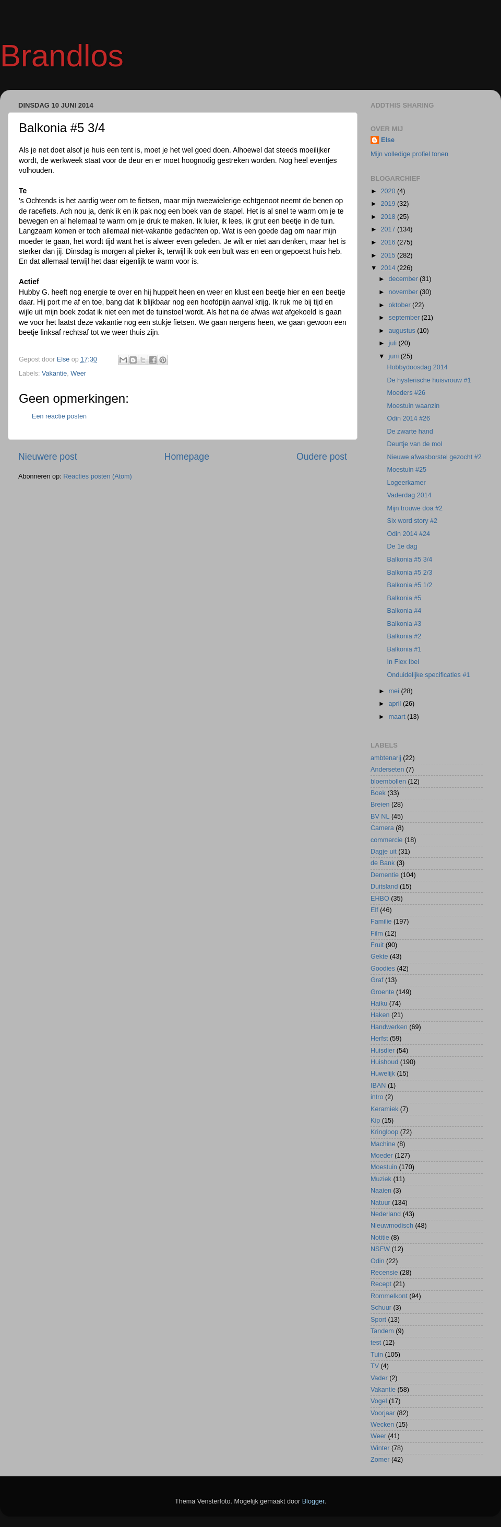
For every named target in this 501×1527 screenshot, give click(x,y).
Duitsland (384, 886)
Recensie (384, 1272)
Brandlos (62, 55)
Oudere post (321, 456)
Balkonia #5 (404, 598)
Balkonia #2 (404, 636)
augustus (403, 330)
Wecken (382, 1424)
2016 (388, 242)
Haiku (379, 1003)
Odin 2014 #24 (408, 534)
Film (377, 933)
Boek (378, 793)
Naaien (381, 1190)
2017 (388, 229)
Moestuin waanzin (413, 406)
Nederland (386, 1214)
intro (377, 1097)
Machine (383, 1144)
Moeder (382, 1155)
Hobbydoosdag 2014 (417, 367)
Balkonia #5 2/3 (409, 572)
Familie (381, 921)
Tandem (382, 1331)
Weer (78, 373)
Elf (374, 910)
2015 (388, 255)
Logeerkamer (406, 482)
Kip (375, 1120)
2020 (388, 191)
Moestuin (384, 1167)
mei (395, 691)
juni (395, 356)
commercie (387, 840)
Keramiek (384, 1109)
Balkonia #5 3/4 (409, 559)
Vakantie (54, 373)
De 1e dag (402, 546)
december (404, 279)
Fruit (377, 945)
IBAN (378, 1085)
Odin (378, 1261)
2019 (388, 203)
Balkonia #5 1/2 (409, 585)
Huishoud (384, 1062)
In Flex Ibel (403, 662)
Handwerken (389, 1027)
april (396, 703)
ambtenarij (386, 758)
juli (394, 343)
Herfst (379, 1038)
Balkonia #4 (404, 610)
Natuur (380, 1202)
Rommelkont (389, 1296)
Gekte (379, 956)
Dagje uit (384, 851)
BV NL (380, 816)
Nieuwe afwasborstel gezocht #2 (434, 457)
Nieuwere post (47, 456)
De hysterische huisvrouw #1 (429, 380)
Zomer (380, 1459)
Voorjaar (383, 1413)
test (376, 1342)
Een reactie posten (59, 416)
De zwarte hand (410, 431)
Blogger (313, 1501)
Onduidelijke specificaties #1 (428, 675)
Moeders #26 (406, 393)
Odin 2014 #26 (408, 418)
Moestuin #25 (406, 469)
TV (375, 1366)
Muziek (381, 1179)
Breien (380, 804)
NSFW (380, 1249)
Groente (383, 992)
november (404, 292)
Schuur (381, 1307)
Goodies (383, 968)
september (405, 317)
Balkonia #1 (404, 649)
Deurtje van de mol (414, 444)
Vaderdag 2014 (409, 495)
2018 (388, 216)
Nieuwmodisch (392, 1225)
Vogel (379, 1401)
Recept (381, 1284)
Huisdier (383, 1050)
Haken (380, 1015)
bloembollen (388, 781)
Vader (379, 1378)
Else (388, 140)
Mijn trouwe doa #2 (414, 508)
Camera (382, 828)
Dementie (385, 875)
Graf (377, 980)
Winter (380, 1448)
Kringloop (384, 1132)
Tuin (377, 1354)
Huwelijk (383, 1073)
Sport (378, 1319)
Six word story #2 (412, 520)
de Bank (383, 863)
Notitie (380, 1237)
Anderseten (387, 769)
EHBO (380, 898)
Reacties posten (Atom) (97, 476)
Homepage (186, 456)
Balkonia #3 (404, 623)
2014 (388, 268)
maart (398, 716)
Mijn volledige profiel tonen (409, 154)
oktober (401, 305)
